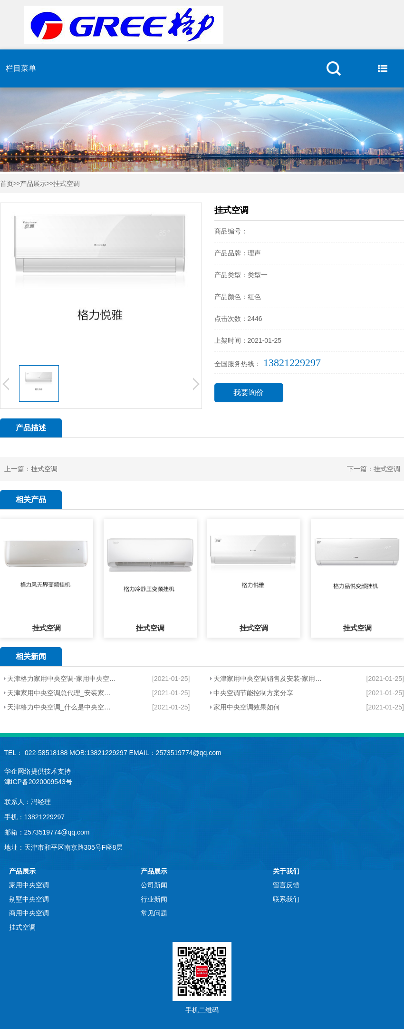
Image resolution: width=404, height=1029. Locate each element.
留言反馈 (286, 885)
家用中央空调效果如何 (246, 707)
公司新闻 (154, 885)
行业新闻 (154, 899)
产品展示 (33, 183)
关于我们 (286, 871)
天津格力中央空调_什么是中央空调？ (62, 707)
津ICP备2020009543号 (38, 782)
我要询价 (248, 392)
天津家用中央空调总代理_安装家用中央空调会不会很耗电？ (62, 693)
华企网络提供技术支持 (37, 771)
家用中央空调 (29, 885)
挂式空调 (66, 183)
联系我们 (286, 899)
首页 (6, 183)
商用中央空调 (29, 913)
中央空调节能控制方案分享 (253, 693)
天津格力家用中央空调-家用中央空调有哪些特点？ (62, 678)
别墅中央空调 (29, 899)
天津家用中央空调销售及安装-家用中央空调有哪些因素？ (270, 678)
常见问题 (154, 913)
